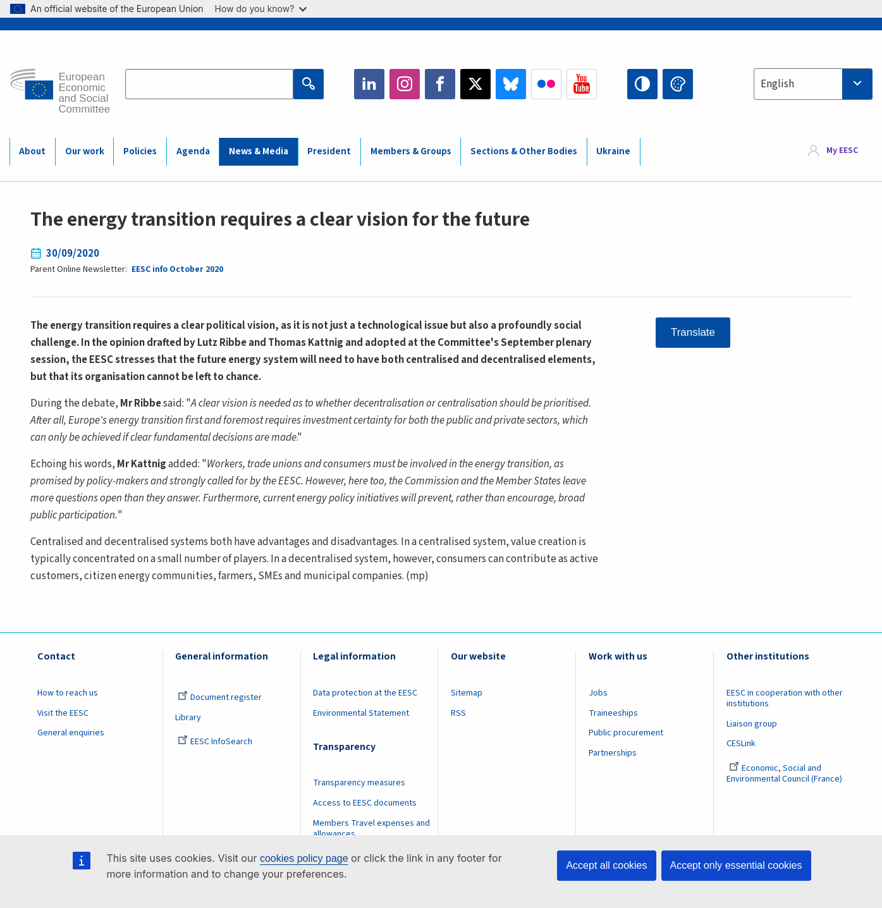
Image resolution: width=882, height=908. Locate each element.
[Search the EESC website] (209, 84)
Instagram (404, 84)
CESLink (741, 743)
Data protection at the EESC (365, 693)
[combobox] (813, 84)
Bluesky (511, 84)
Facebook (440, 84)
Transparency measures (359, 782)
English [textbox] (777, 84)
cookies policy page (304, 858)
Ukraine (613, 151)
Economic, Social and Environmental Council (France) (785, 773)
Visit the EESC (63, 713)
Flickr (546, 84)
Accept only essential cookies (736, 865)
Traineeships (613, 713)
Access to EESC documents (365, 803)
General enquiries (70, 733)
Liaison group (751, 724)
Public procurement (626, 733)
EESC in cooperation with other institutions (784, 698)
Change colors (678, 84)
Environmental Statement (361, 713)
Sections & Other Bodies (523, 151)
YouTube (582, 84)
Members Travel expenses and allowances (371, 828)
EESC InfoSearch (215, 741)
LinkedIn (369, 84)
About (32, 151)
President (329, 151)
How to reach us (67, 693)
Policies (140, 151)
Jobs (598, 693)
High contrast (642, 84)
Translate (693, 332)
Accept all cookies (606, 865)
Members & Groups (411, 151)
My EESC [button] (842, 151)
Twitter (475, 84)
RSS (458, 713)
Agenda (193, 151)
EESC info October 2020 (177, 269)
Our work (84, 151)
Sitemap (466, 693)
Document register (220, 697)
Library (188, 717)
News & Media (258, 151)
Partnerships (613, 753)
